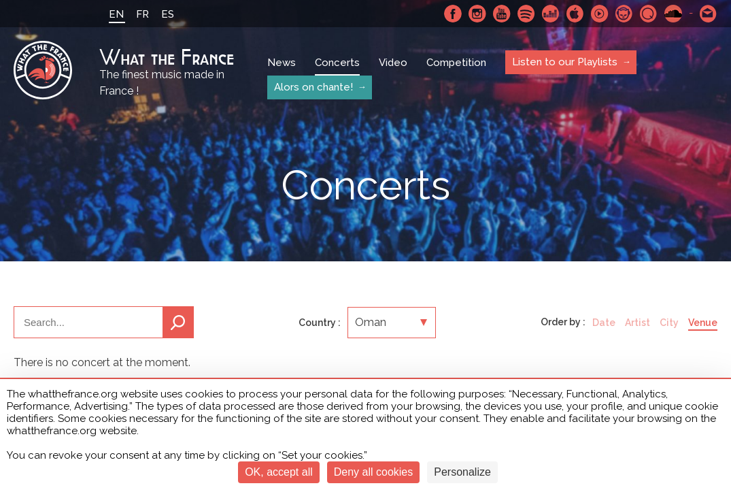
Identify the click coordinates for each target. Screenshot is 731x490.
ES (167, 14)
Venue (702, 322)
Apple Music (575, 13)
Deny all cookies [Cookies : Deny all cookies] (373, 472)
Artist (637, 322)
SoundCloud (673, 13)
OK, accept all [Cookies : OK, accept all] (279, 472)
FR (142, 14)
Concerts (337, 62)
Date (603, 322)
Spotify (526, 13)
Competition (456, 62)
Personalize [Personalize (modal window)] (462, 472)
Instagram (477, 13)
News (281, 62)
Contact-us (708, 13)
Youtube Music (600, 13)
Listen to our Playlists (564, 62)
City (669, 322)
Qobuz (649, 13)
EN (116, 14)
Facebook (453, 13)
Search (178, 322)
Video (393, 62)
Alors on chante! (313, 87)
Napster (624, 13)
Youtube (502, 13)
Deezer (551, 13)
